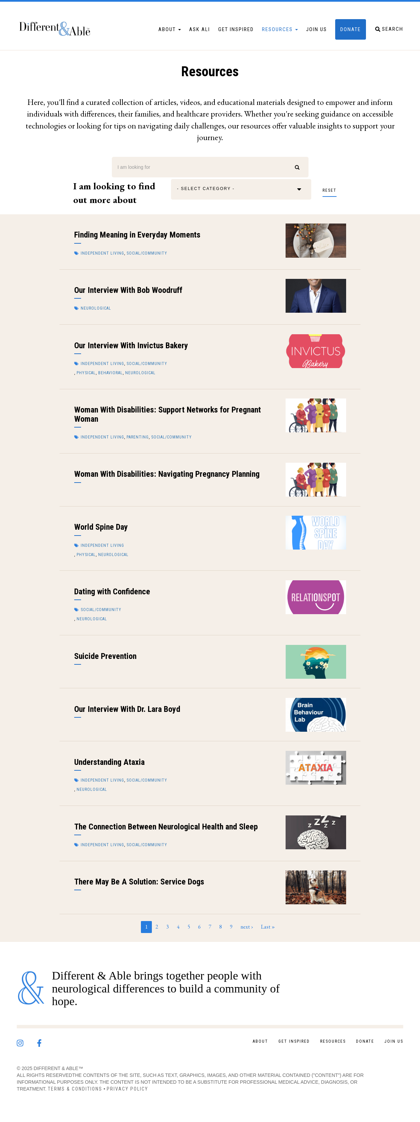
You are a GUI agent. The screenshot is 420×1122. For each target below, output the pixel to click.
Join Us (316, 29)
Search (297, 167)
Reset (330, 190)
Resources (280, 29)
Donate (350, 29)
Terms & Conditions (75, 1089)
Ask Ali (199, 29)
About (169, 29)
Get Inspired (236, 29)
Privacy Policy (127, 1089)
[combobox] (241, 189)
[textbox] (210, 189)
